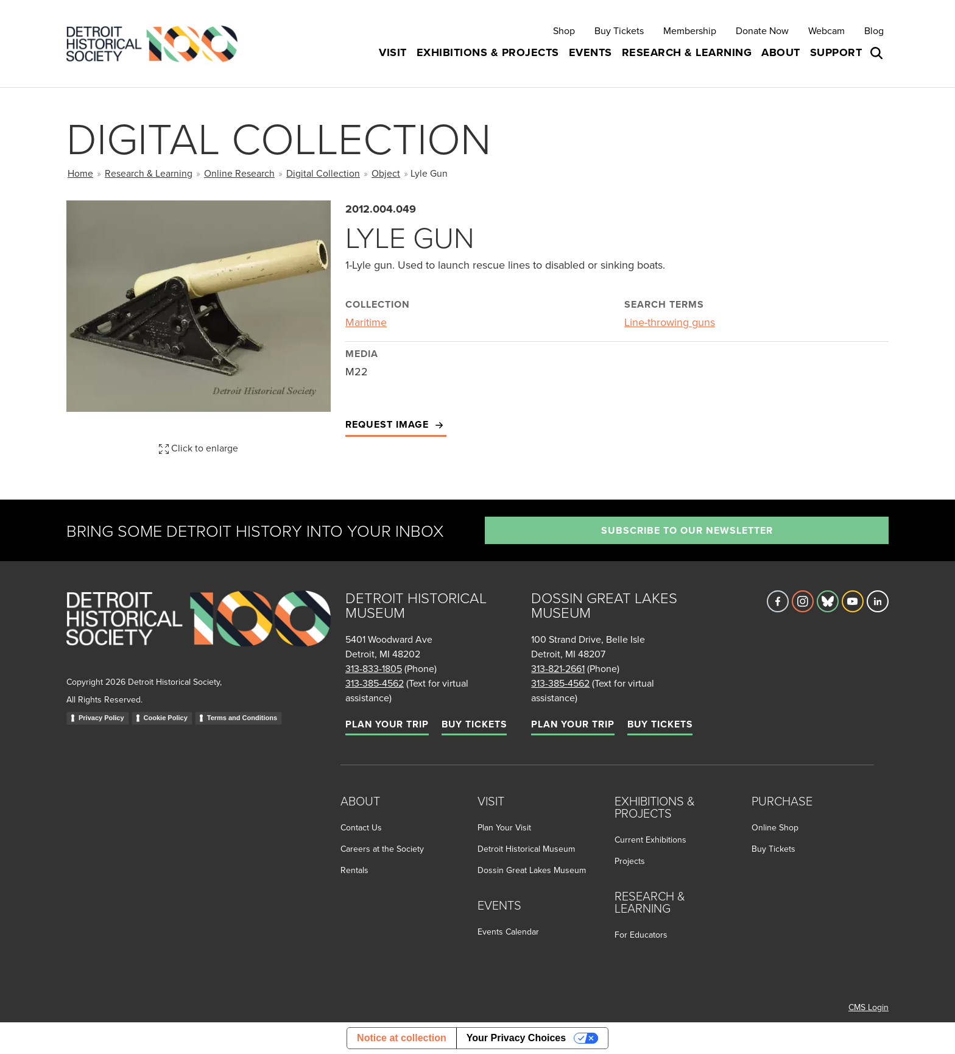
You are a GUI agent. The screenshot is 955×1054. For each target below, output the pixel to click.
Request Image (395, 425)
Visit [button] (393, 52)
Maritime (366, 322)
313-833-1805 (373, 668)
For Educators (641, 934)
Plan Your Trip (387, 724)
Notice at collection (401, 1038)
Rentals (354, 870)
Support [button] (836, 52)
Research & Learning (148, 173)
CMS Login (868, 1007)
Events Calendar (508, 931)
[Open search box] (878, 53)
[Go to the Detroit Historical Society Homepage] (156, 44)
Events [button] (590, 52)
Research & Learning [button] (687, 52)
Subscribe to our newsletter (687, 530)
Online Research (239, 173)
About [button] (780, 52)
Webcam (826, 30)
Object (386, 173)
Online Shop (775, 827)
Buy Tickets (619, 30)
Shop (564, 30)
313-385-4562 (374, 683)
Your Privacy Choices (516, 1038)
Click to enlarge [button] (198, 447)
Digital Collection (323, 173)
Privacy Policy (101, 717)
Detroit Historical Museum (526, 849)
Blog (874, 30)
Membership (689, 30)
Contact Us (361, 827)
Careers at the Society (382, 849)
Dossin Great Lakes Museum (531, 870)
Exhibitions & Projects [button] (488, 52)
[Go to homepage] (198, 631)
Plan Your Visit (504, 827)
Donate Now (762, 30)
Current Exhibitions (650, 839)
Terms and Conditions (242, 717)
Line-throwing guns (669, 322)
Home (80, 173)
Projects (630, 861)
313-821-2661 (558, 668)
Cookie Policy (166, 717)
